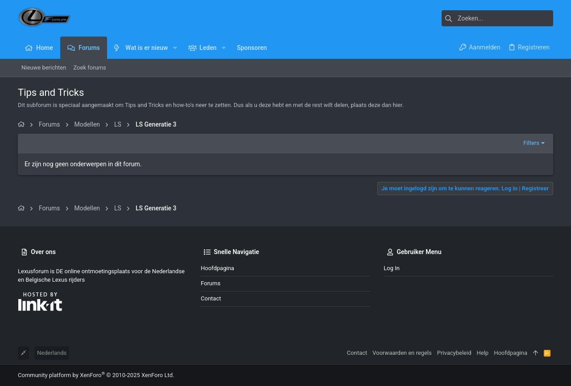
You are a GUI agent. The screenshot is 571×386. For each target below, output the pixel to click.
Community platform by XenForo (96, 375)
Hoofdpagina (217, 268)
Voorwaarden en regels (402, 352)
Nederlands (51, 352)
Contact (211, 298)
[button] (175, 47)
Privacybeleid (454, 352)
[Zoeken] (497, 18)
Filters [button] (531, 143)
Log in (392, 268)
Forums (210, 283)
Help (483, 352)
